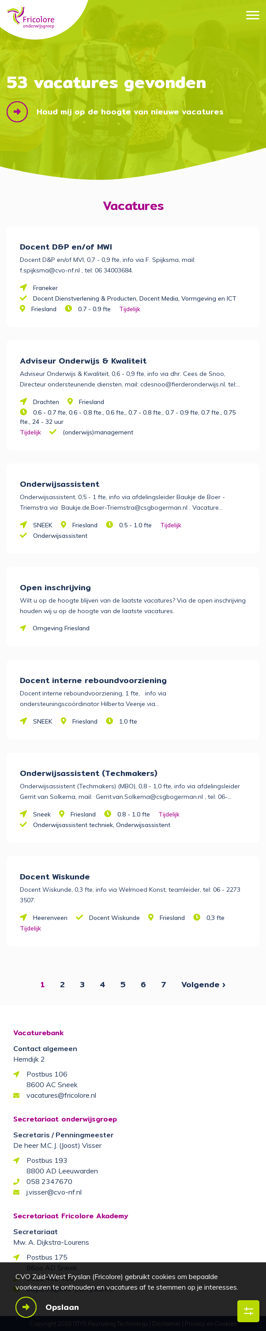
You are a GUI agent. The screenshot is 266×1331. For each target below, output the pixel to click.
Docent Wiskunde (55, 876)
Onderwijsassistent (59, 484)
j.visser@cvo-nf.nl (54, 1192)
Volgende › (203, 984)
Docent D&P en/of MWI (66, 246)
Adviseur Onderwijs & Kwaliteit (83, 360)
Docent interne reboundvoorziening (93, 680)
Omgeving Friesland (61, 628)
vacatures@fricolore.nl (61, 1095)
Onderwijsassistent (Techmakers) (88, 773)
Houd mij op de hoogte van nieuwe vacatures (130, 111)
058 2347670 (49, 1181)
